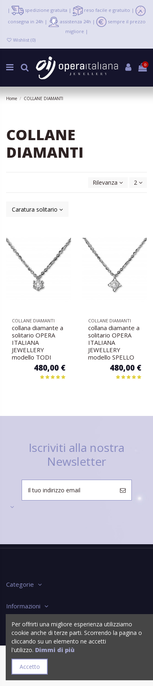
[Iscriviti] (122, 490)
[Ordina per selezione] (107, 182)
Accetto (30, 666)
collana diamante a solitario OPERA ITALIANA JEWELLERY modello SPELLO (114, 342)
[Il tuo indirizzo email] (68, 490)
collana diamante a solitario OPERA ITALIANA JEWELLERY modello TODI (37, 342)
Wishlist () (20, 40)
